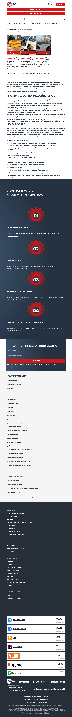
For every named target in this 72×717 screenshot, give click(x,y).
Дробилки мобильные (14, 442)
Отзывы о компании (14, 598)
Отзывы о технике (13, 601)
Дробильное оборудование (15, 453)
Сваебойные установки (14, 484)
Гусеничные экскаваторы (15, 423)
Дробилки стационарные (15, 446)
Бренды (9, 607)
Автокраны (10, 411)
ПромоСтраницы (12, 573)
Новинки (10, 585)
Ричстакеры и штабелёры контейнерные (20, 465)
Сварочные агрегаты (13, 492)
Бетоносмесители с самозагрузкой (19, 522)
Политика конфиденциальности (36, 699)
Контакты (10, 561)
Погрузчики (11, 525)
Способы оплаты (13, 579)
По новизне (28, 29)
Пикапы (9, 543)
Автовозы (10, 392)
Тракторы (10, 519)
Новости (10, 604)
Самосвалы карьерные (14, 473)
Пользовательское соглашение (36, 702)
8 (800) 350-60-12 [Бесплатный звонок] (36, 9)
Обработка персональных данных (36, 696)
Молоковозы (11, 545)
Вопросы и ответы (13, 570)
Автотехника (11, 415)
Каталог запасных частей (16, 582)
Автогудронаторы (12, 403)
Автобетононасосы (13, 380)
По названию (11, 29)
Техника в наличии (13, 610)
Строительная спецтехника (16, 534)
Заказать (36, 360)
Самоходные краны (13, 480)
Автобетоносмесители (14, 384)
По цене (20, 29)
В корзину (14, 53)
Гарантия (10, 576)
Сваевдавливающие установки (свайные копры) (22, 488)
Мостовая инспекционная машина (19, 540)
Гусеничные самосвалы (14, 419)
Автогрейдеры (11, 400)
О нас (8, 595)
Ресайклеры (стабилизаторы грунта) (18, 461)
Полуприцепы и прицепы (15, 457)
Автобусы (10, 388)
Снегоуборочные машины (16, 548)
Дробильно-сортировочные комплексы (19, 450)
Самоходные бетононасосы (15, 476)
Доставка (10, 564)
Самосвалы (10, 469)
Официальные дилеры (14, 567)
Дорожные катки (12, 434)
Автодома (10, 407)
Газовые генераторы (14, 537)
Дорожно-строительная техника (17, 430)
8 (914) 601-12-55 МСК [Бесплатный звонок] (36, 14)
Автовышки (10, 396)
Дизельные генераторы (14, 426)
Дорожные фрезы (12, 438)
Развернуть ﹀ (33, 497)
